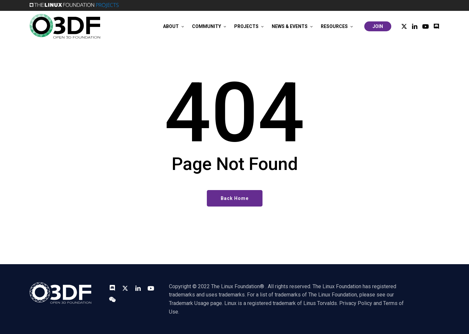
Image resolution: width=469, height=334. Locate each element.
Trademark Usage (189, 303)
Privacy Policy (355, 303)
